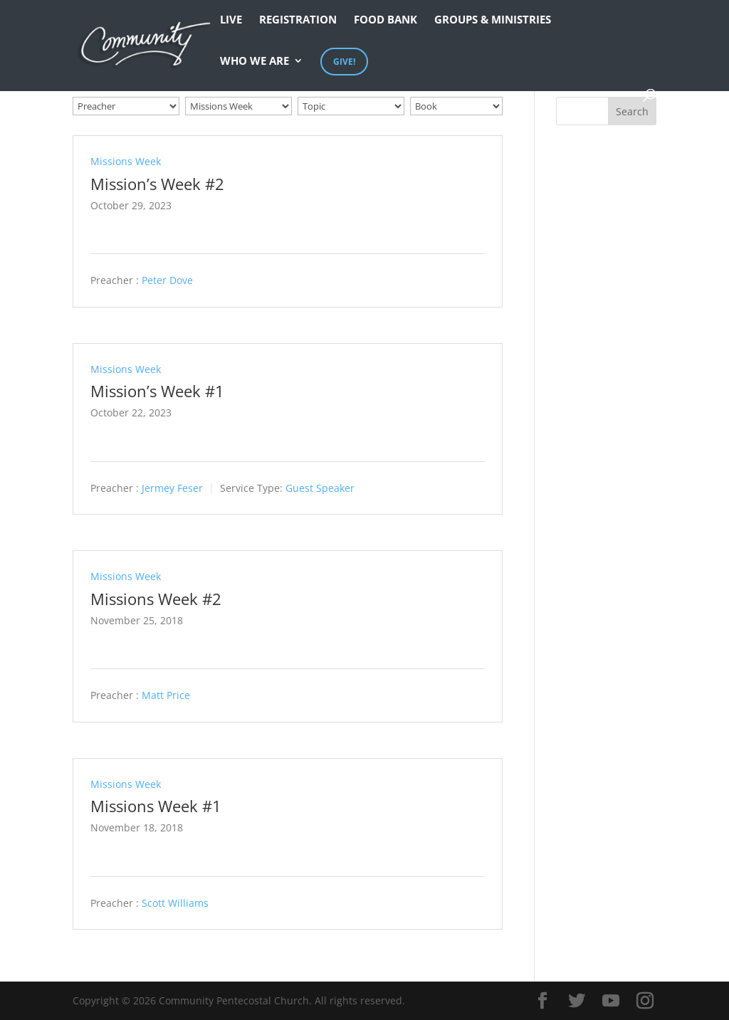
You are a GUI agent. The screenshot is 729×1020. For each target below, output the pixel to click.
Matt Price (166, 696)
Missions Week (125, 161)
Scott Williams (175, 903)
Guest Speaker (320, 488)
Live (231, 20)
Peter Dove (167, 281)
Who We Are (254, 62)
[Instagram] (645, 1001)
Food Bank (385, 20)
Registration (298, 20)
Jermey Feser (172, 488)
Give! (344, 62)
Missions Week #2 (155, 598)
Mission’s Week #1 (157, 390)
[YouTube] (610, 1001)
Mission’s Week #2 (157, 183)
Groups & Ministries (492, 20)
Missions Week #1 (155, 805)
